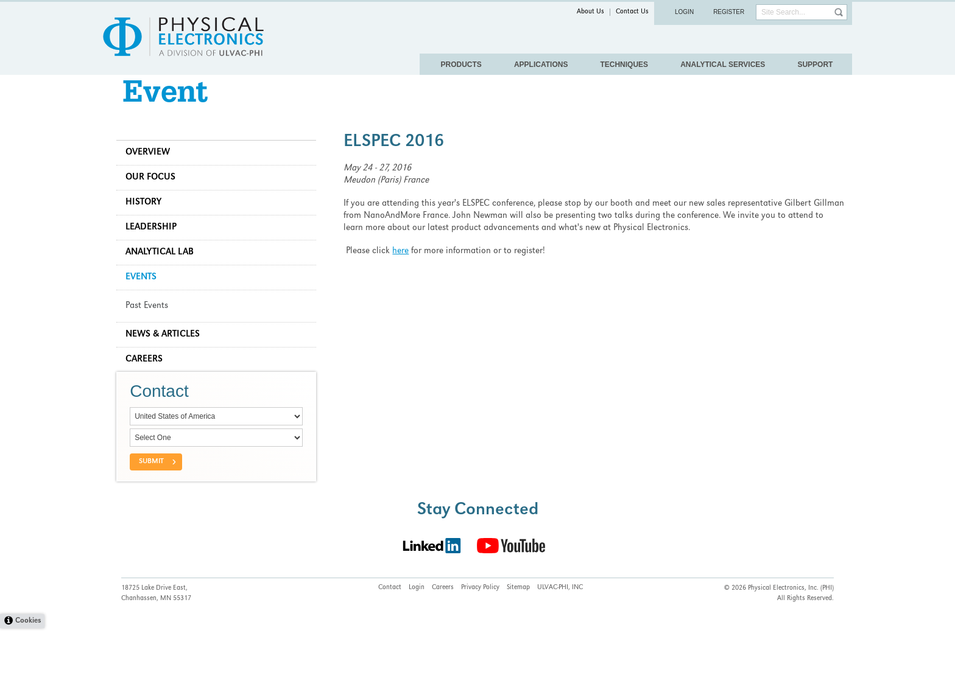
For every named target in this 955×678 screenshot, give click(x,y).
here (403, 270)
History (148, 221)
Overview (152, 171)
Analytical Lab (164, 271)
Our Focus (155, 196)
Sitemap (518, 637)
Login (684, 12)
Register (728, 12)
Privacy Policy (480, 637)
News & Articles (167, 353)
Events (145, 296)
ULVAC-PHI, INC (560, 637)
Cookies (28, 671)
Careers (148, 378)
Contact (389, 637)
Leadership (155, 246)
